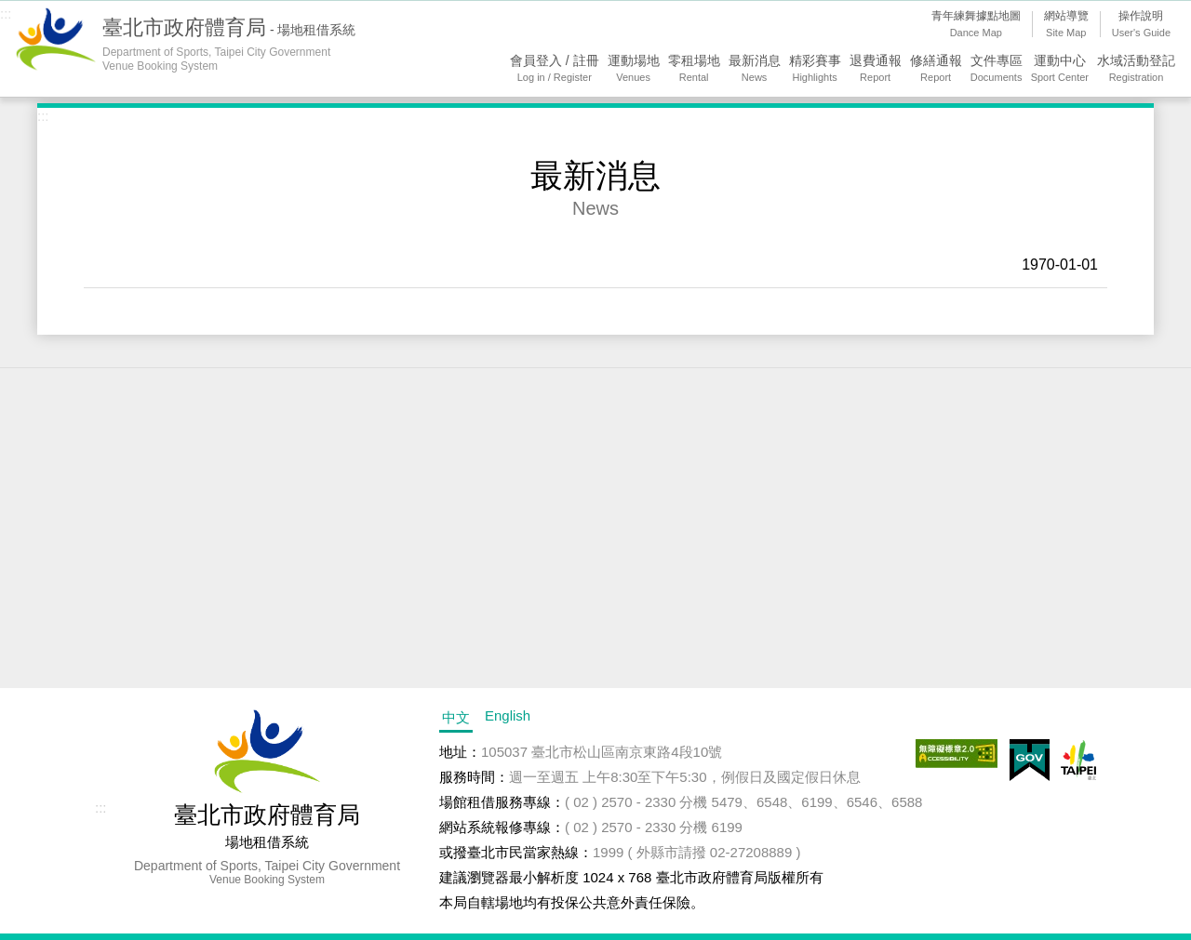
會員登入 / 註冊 (554, 69)
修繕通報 (936, 69)
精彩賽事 (815, 69)
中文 (456, 717)
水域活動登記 (1136, 69)
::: (6, 13)
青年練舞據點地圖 (976, 25)
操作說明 (1141, 25)
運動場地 (634, 69)
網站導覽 (1066, 25)
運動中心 (1060, 69)
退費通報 (876, 69)
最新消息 (755, 69)
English (507, 715)
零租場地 (694, 69)
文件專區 (996, 69)
